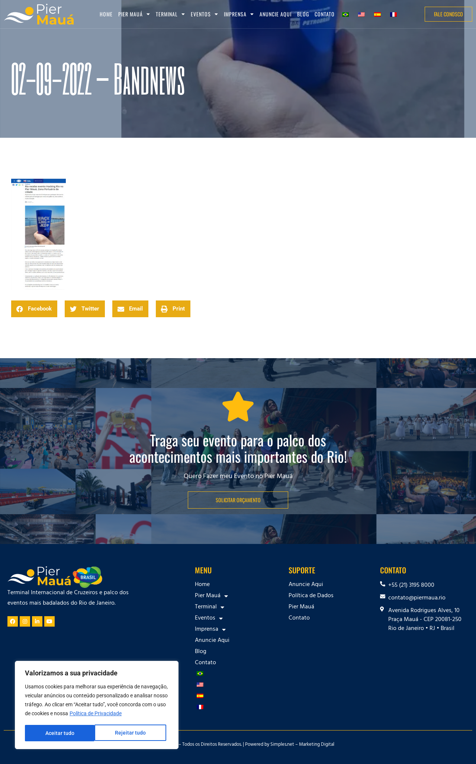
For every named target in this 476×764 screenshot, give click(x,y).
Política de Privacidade (96, 714)
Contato (325, 14)
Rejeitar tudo (60, 733)
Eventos (204, 14)
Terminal (170, 14)
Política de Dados (311, 596)
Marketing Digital (316, 745)
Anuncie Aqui (276, 14)
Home (106, 14)
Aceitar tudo (133, 733)
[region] (96, 705)
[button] (34, 308)
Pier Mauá (134, 14)
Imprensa (239, 14)
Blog (303, 14)
